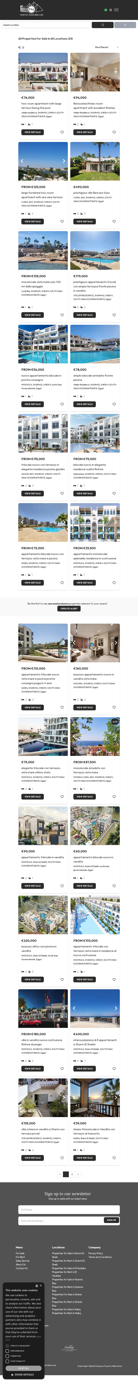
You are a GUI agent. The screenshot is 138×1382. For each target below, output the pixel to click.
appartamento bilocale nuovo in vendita (93, 864)
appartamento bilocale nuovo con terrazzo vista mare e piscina (42, 559)
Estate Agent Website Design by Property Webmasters (100, 1373)
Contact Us (22, 1275)
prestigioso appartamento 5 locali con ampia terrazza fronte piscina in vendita (94, 287)
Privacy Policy (95, 1260)
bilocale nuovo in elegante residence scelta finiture (89, 469)
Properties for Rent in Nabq (66, 1319)
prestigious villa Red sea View (91, 193)
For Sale (20, 1260)
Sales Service (22, 1267)
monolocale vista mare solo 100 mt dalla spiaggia (41, 285)
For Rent (20, 1263)
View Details (33, 132)
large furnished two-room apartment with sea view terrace (42, 195)
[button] (24, 1374)
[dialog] (23, 1330)
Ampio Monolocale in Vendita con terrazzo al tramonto (94, 1138)
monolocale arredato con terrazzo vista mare (89, 774)
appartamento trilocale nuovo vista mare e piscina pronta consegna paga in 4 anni (40, 682)
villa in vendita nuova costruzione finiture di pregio (41, 1048)
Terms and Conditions (100, 1263)
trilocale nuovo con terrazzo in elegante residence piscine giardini (43, 469)
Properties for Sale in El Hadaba (69, 1275)
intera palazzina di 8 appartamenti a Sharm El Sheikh (95, 1048)
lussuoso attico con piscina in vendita (38, 954)
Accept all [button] (23, 1368)
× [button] (41, 1286)
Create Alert (68, 612)
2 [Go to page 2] (72, 1181)
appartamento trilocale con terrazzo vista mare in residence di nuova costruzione (94, 956)
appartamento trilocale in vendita (42, 862)
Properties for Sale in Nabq (66, 1316)
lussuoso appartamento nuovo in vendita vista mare (93, 680)
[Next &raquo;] (78, 1181)
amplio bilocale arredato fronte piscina (93, 379)
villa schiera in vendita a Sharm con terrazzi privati (43, 1138)
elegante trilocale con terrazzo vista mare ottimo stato (40, 774)
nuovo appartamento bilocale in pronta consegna (41, 379)
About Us (21, 1271)
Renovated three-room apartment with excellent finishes (94, 106)
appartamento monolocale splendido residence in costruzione (94, 559)
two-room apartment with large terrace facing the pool (41, 106)
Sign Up (108, 1227)
